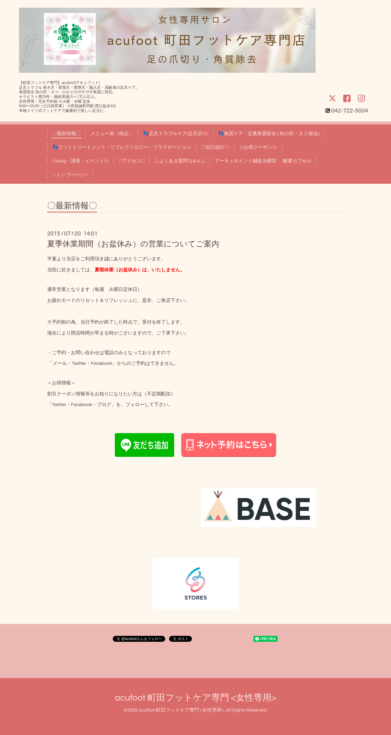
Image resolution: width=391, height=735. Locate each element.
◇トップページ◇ (70, 174)
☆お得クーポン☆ (258, 147)
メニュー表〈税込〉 (111, 133)
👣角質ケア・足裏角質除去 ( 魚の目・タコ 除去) (269, 133)
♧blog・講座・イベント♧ (80, 161)
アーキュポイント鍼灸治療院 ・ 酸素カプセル (263, 161)
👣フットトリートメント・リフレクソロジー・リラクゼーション (121, 147)
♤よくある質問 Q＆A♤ (180, 161)
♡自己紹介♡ (215, 147)
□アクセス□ (131, 161)
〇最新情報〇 (66, 133)
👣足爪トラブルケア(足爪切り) (175, 133)
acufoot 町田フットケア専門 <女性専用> (195, 697)
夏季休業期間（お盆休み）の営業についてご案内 (133, 244)
